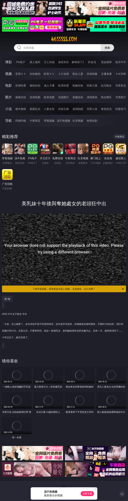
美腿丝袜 (77, 97)
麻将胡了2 (78, 62)
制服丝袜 (77, 85)
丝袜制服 (92, 74)
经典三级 (92, 85)
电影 (8, 85)
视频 (8, 73)
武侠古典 (63, 109)
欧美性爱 (63, 85)
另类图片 (120, 97)
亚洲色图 (35, 97)
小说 (8, 109)
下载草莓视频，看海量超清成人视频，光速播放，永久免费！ (78, 289)
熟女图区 (106, 97)
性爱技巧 (120, 109)
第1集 (7, 298)
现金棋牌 (106, 62)
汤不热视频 (63, 120)
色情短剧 (92, 120)
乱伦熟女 (106, 85)
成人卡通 (49, 85)
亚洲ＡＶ (20, 74)
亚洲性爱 (20, 85)
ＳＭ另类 (120, 74)
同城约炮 (20, 120)
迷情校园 (77, 109)
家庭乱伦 (35, 109)
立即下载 (87, 493)
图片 (8, 97)
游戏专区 (63, 62)
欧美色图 (49, 97)
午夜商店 (35, 120)
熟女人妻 (77, 74)
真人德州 (35, 62)
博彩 (8, 62)
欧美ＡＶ (49, 74)
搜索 (107, 48)
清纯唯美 (92, 97)
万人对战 (49, 62)
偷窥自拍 (20, 97)
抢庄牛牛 (120, 62)
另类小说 (92, 109)
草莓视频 (49, 120)
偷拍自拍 (35, 85)
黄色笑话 (106, 109)
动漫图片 (63, 97)
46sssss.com (64, 39)
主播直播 (106, 74)
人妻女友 (49, 109)
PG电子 (20, 62)
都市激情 (20, 109)
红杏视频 (77, 120)
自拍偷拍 (35, 74)
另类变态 (120, 85)
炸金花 (92, 62)
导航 (8, 120)
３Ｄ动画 (63, 74)
